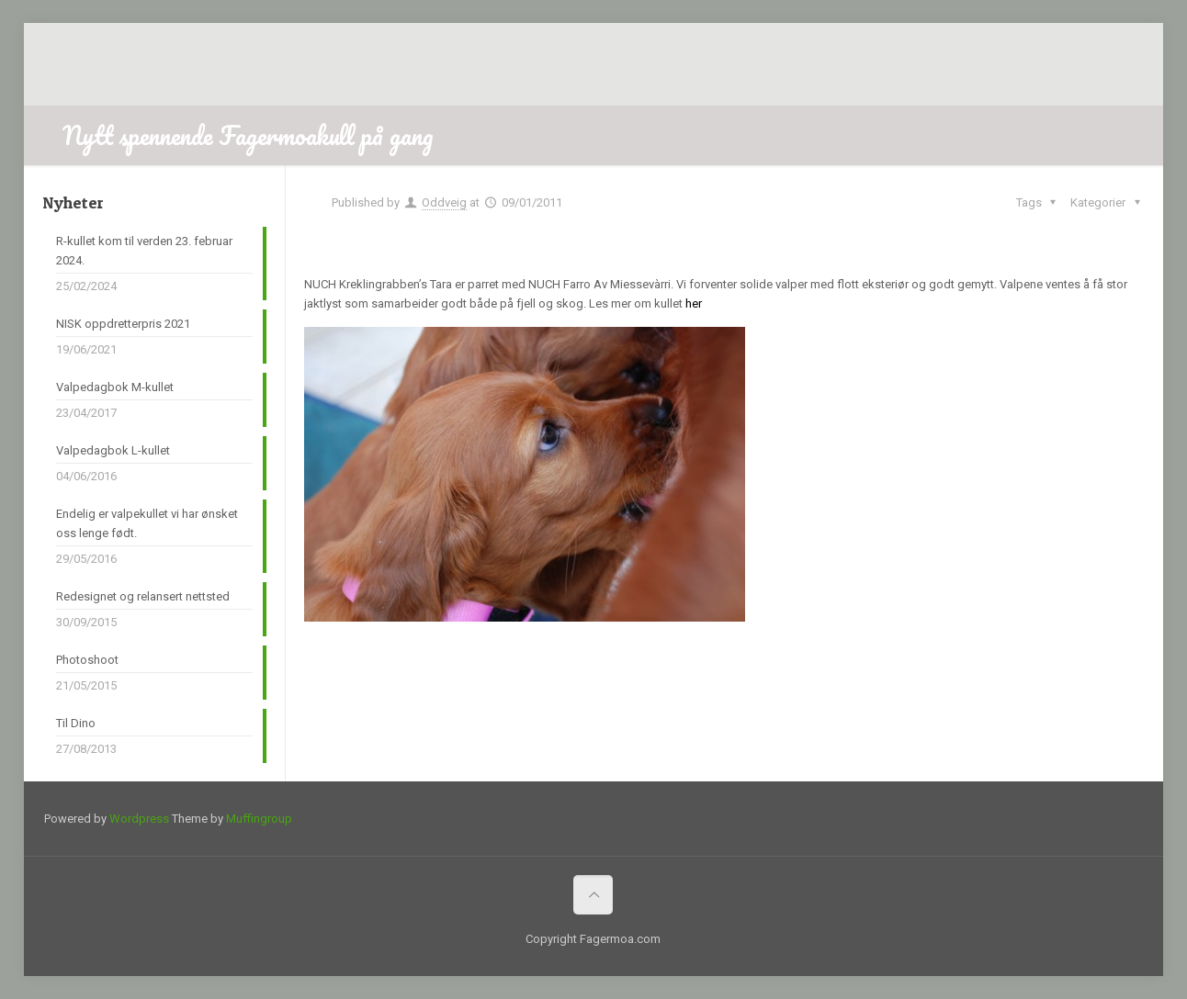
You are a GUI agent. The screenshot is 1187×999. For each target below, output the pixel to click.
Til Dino (76, 723)
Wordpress (139, 818)
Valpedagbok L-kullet (113, 450)
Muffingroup (259, 818)
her (693, 303)
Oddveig (444, 202)
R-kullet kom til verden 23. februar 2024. (144, 250)
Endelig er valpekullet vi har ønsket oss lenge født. (147, 523)
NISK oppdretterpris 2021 (123, 324)
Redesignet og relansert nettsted (143, 596)
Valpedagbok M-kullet (115, 387)
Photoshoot (87, 660)
